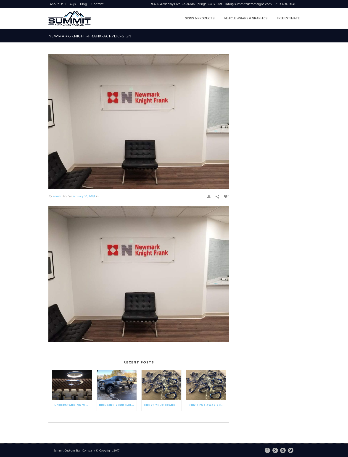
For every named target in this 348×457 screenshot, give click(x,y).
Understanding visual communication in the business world (73, 405)
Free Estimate (288, 18)
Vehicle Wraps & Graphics (246, 18)
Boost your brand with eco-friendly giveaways (162, 405)
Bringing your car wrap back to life (118, 405)
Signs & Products (200, 18)
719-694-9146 (285, 4)
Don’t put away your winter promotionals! (207, 405)
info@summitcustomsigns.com (248, 4)
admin (57, 196)
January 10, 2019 (84, 196)
